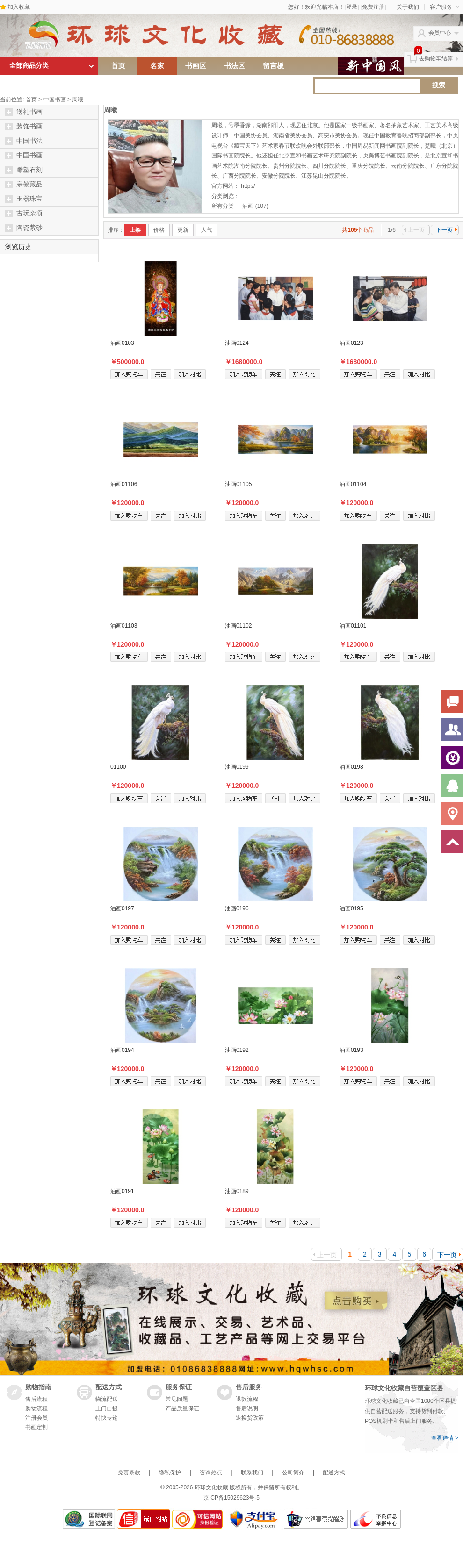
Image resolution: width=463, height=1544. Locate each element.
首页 (118, 66)
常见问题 (177, 1399)
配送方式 (334, 1472)
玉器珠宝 (24, 199)
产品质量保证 (182, 1408)
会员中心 (439, 32)
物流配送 (106, 1399)
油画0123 (351, 343)
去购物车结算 (436, 58)
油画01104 (353, 484)
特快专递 (106, 1418)
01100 (118, 767)
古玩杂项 (24, 213)
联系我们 (252, 1472)
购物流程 (36, 1408)
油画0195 (351, 908)
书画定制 (36, 1427)
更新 (182, 230)
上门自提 (106, 1408)
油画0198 (351, 767)
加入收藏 (18, 7)
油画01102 (238, 625)
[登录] (351, 7)
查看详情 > (444, 1438)
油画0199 (237, 767)
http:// (248, 186)
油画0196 (237, 908)
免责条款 (129, 1472)
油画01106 (123, 484)
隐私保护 (170, 1472)
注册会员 (36, 1418)
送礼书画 (24, 112)
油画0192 (237, 1050)
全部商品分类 (29, 65)
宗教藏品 (24, 184)
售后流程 (36, 1399)
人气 (206, 230)
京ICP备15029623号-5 (231, 1497)
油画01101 (353, 625)
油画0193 (351, 1050)
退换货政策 (250, 1418)
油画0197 (122, 908)
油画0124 (237, 343)
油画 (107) (255, 206)
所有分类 (223, 206)
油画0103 (122, 343)
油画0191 (122, 1191)
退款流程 (247, 1399)
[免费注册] (373, 7)
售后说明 (247, 1408)
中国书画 (54, 99)
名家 (157, 66)
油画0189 (237, 1191)
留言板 (273, 66)
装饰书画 (24, 126)
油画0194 (122, 1050)
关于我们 (408, 7)
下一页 (446, 230)
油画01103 (123, 625)
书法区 (234, 66)
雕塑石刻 (24, 170)
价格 (159, 230)
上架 (135, 230)
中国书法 (24, 141)
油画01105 (238, 484)
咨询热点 (211, 1472)
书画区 (195, 66)
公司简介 (293, 1472)
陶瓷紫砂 (24, 228)
